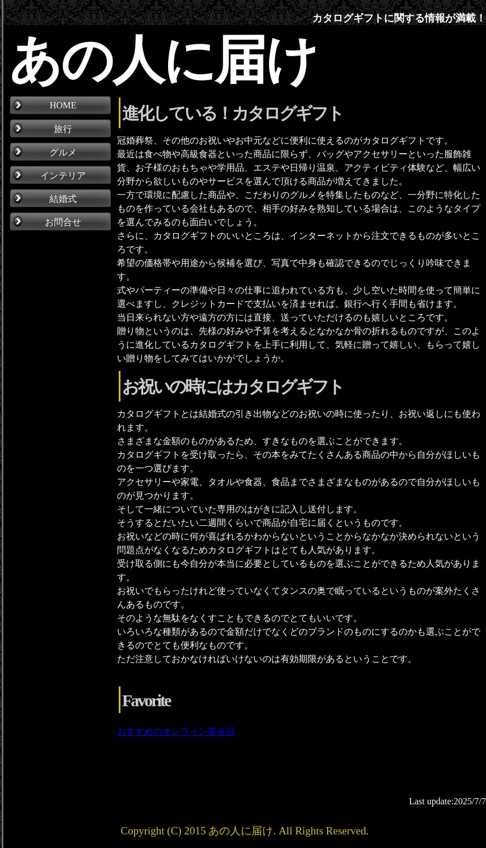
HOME (62, 105)
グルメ (63, 152)
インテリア (63, 175)
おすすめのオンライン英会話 (176, 731)
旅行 (63, 129)
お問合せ (63, 222)
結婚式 (63, 199)
